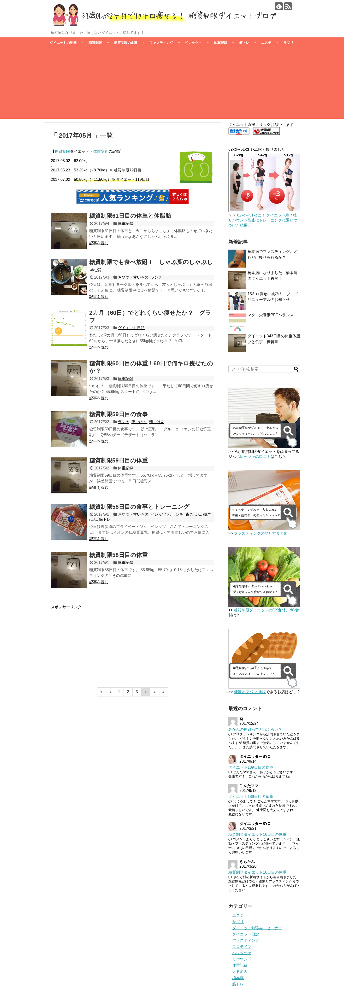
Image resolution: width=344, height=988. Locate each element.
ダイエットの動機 (63, 42)
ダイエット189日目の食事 (250, 767)
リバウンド (241, 959)
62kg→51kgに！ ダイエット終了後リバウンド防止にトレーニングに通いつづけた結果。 (262, 220)
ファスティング (161, 42)
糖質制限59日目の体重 (118, 460)
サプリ (288, 42)
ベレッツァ (193, 42)
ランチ (156, 277)
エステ (266, 42)
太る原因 (240, 972)
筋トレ (244, 42)
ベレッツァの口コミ (253, 457)
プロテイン (241, 947)
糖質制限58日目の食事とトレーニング (139, 506)
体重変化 (100, 151)
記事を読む (98, 243)
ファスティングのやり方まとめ (261, 533)
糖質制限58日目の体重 (118, 555)
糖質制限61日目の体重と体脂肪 (130, 215)
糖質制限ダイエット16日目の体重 (257, 834)
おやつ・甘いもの (133, 277)
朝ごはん (156, 422)
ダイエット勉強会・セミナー (257, 928)
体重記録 (220, 42)
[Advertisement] (172, 85)
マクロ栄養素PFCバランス (271, 315)
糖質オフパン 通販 (250, 692)
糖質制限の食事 (125, 42)
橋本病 (238, 978)
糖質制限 (95, 42)
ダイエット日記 (131, 328)
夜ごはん (139, 422)
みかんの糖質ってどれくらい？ (255, 729)
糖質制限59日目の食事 (118, 414)
